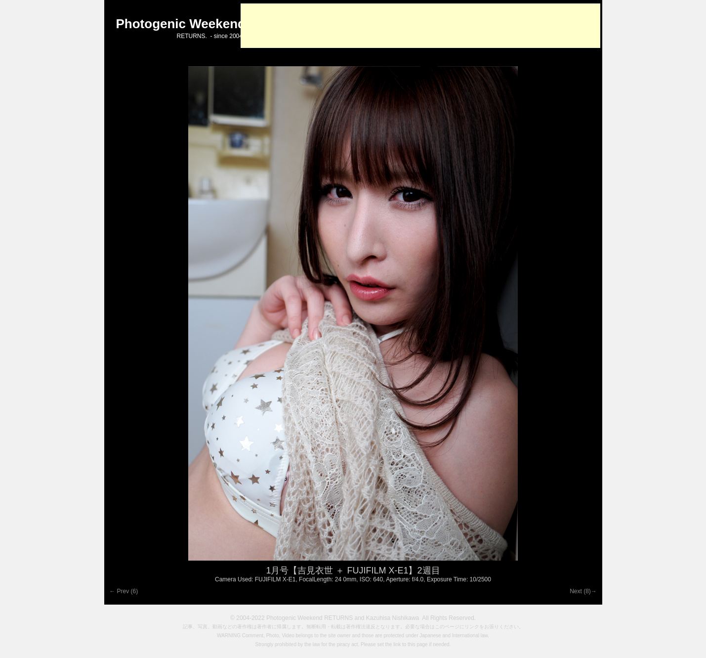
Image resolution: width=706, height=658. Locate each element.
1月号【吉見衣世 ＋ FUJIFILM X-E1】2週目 (353, 570)
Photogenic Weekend (181, 23)
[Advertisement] (420, 25)
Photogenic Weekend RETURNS (309, 617)
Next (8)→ (585, 591)
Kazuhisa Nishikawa (392, 617)
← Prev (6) (122, 591)
